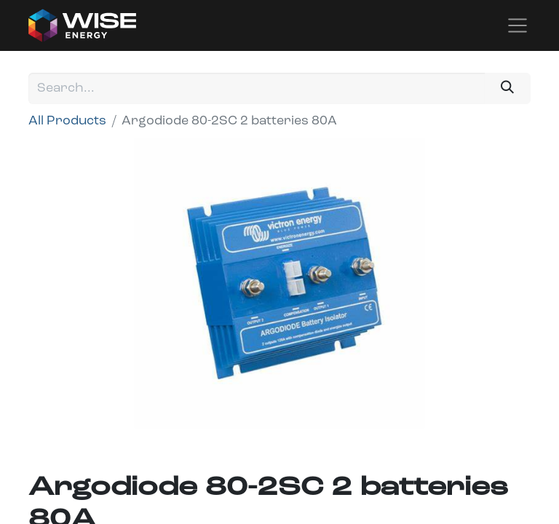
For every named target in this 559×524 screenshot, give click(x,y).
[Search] (508, 88)
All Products (67, 121)
